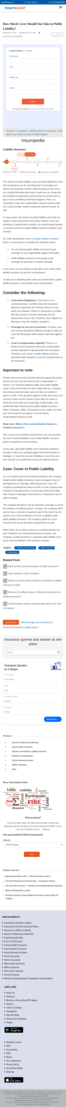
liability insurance (47, 548)
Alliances (10, 996)
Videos (9, 1022)
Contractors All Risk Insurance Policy (21, 926)
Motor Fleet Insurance (14, 963)
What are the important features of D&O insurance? (33, 566)
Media (9, 1057)
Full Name (13, 56)
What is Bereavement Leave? (18, 890)
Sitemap (10, 1071)
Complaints (11, 1011)
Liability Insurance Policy (25, 548)
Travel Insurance (11, 974)
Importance (30, 154)
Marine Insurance (19, 765)
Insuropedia (11, 1049)
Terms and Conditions (16, 1018)
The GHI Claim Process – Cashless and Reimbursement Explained (33, 886)
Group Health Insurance (22, 747)
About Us (10, 992)
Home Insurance (11, 956)
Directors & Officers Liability (17, 930)
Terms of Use (36, 109)
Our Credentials (13, 1060)
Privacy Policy (48, 109)
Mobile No (13, 77)
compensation (13, 552)
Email (11, 88)
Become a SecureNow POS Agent (21, 1000)
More (14, 769)
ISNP (8, 1053)
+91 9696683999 (58, 2)
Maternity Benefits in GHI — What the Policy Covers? (28, 876)
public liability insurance (46, 353)
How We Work (12, 1015)
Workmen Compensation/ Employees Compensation (28, 978)
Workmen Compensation (22, 756)
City (11, 67)
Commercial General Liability (17, 922)
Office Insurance (11, 967)
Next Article (11, 622)
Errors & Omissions (13, 941)
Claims (15, 169)
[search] (58, 652)
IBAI (8, 1045)
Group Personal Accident (22, 760)
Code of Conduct (14, 1007)
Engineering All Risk (13, 937)
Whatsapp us (8, 2)
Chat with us (32, 2)
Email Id (8, 707)
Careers (9, 1003)
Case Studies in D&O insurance (23, 573)
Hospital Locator (14, 1042)
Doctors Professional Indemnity (25, 742)
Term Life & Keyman (13, 971)
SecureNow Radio (14, 1068)
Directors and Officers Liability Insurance (29, 751)
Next (33, 101)
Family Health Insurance (15, 945)
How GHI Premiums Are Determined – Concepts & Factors (30, 881)
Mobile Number (11, 696)
